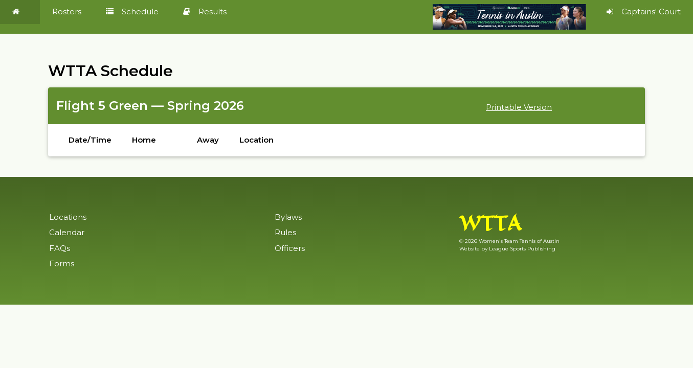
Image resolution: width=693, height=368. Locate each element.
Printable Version (519, 107)
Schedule (132, 11)
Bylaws (288, 217)
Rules (285, 232)
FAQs (59, 248)
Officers (290, 248)
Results (205, 11)
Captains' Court (644, 11)
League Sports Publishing (522, 248)
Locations (67, 217)
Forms (61, 263)
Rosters (66, 11)
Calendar (66, 232)
